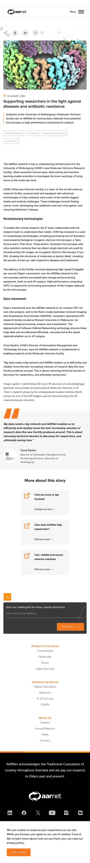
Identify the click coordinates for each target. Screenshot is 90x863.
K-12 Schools (45, 698)
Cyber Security (45, 668)
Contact (45, 740)
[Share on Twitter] (35, 32)
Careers (45, 722)
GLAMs (45, 704)
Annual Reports (45, 728)
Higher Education (45, 686)
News (45, 734)
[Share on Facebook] (15, 32)
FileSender (45, 656)
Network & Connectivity (54, 133)
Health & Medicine (13, 133)
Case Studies (11, 141)
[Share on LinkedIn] (25, 32)
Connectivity (45, 650)
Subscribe (67, 626)
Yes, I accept (18, 852)
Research (33, 133)
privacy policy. (16, 842)
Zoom (45, 662)
